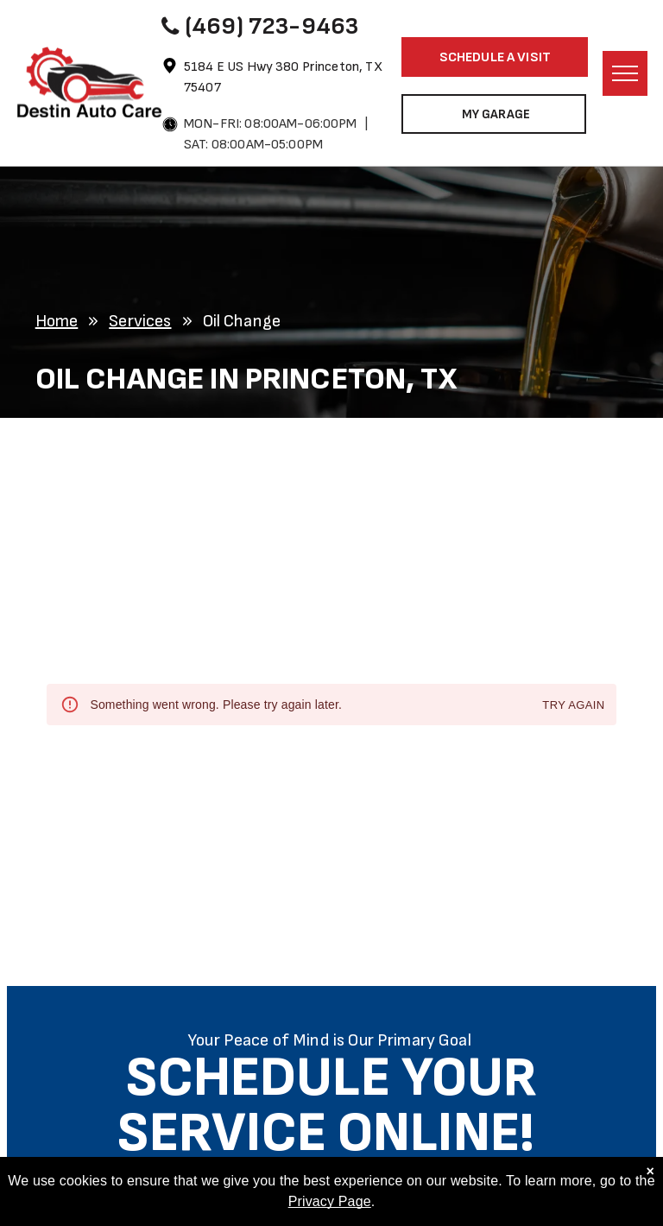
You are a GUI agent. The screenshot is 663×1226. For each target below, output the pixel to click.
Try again (573, 705)
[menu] (625, 73)
